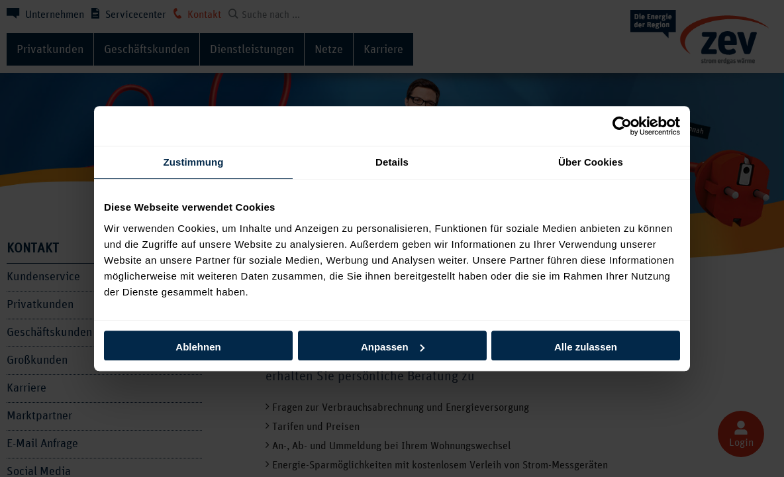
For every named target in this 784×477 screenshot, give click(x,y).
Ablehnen (197, 346)
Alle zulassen (585, 346)
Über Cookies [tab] (590, 162)
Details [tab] (392, 162)
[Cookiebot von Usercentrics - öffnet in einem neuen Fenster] (622, 126)
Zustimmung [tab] (194, 162)
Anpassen (392, 346)
